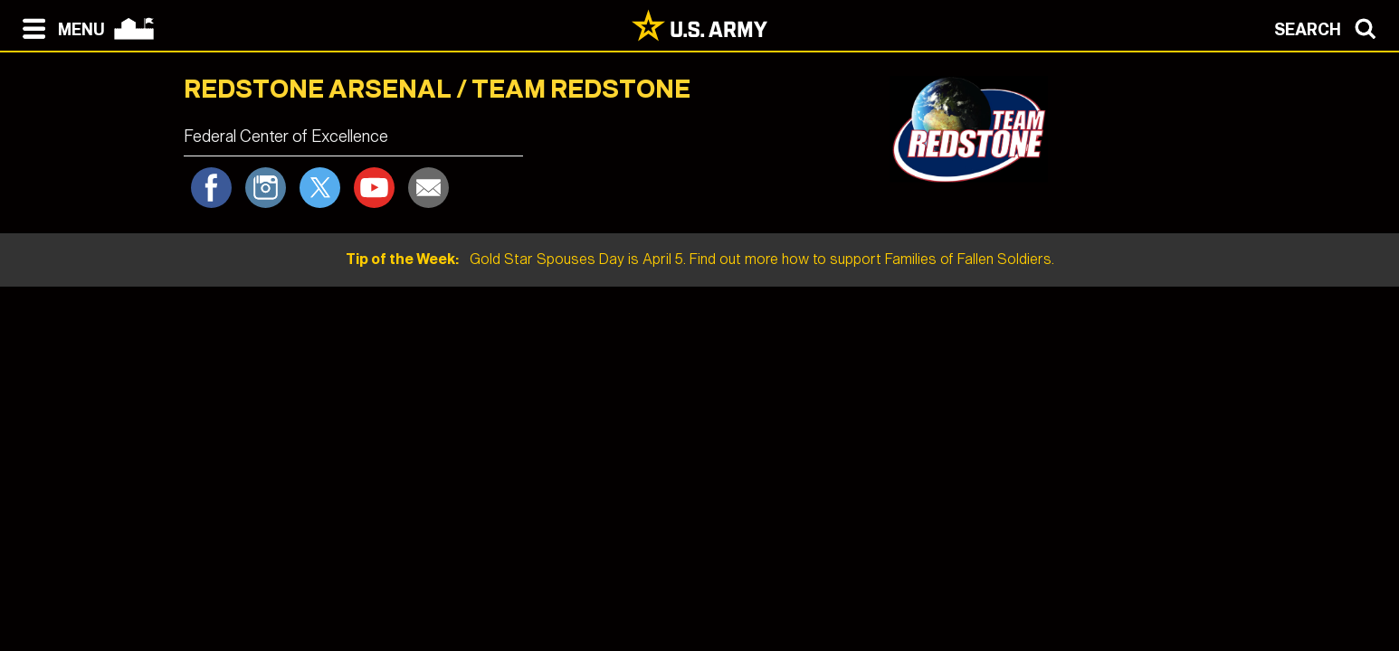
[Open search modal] (1329, 27)
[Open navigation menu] (59, 27)
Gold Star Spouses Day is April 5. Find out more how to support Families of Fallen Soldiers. (700, 259)
